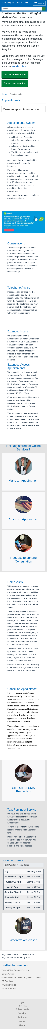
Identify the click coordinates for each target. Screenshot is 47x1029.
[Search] (22, 9)
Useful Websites (9, 988)
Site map (22, 1025)
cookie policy (19, 66)
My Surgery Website (22, 1009)
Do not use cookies (14, 83)
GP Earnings (7, 981)
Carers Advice (8, 974)
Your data (22, 1021)
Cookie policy (22, 1017)
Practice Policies (9, 985)
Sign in (22, 1003)
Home (4, 94)
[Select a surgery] (23, 865)
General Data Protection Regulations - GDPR (21, 978)
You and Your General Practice (15, 970)
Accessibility (22, 1013)
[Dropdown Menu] (39, 3)
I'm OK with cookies (15, 74)
